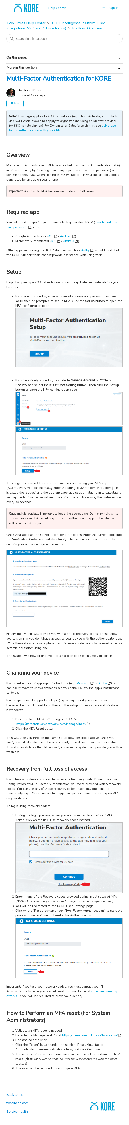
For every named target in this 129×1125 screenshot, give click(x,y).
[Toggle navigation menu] (103, 8)
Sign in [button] (113, 8)
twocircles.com (17, 1103)
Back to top (14, 1094)
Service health (17, 1111)
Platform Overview (87, 28)
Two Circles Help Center (25, 23)
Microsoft (83, 683)
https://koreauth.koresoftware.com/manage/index (51, 724)
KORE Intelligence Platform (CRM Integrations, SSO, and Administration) (55, 26)
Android (65, 236)
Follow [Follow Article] (15, 103)
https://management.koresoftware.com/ (90, 1035)
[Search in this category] (64, 38)
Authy (85, 250)
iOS (51, 236)
